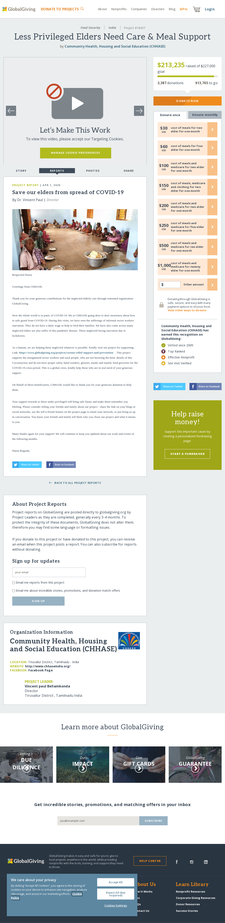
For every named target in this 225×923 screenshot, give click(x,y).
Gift (184, 9)
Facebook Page (40, 670)
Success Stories (187, 911)
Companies (139, 9)
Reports (57, 171)
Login (210, 9)
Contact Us (141, 911)
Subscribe (153, 821)
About (102, 9)
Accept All (116, 882)
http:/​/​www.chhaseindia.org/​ (48, 666)
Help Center (150, 861)
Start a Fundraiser (187, 454)
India (112, 28)
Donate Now (187, 101)
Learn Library (192, 884)
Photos (93, 171)
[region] (72, 895)
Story (21, 171)
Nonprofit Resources (190, 891)
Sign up (38, 601)
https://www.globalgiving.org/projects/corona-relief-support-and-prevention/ (66, 352)
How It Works (143, 891)
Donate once (170, 115)
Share (129, 171)
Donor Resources (188, 904)
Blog (172, 9)
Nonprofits (119, 9)
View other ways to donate (187, 310)
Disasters (157, 9)
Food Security (90, 28)
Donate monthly (204, 114)
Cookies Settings (115, 905)
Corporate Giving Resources (195, 898)
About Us (145, 884)
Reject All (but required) (115, 894)
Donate (60, 9)
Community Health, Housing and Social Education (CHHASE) (115, 46)
